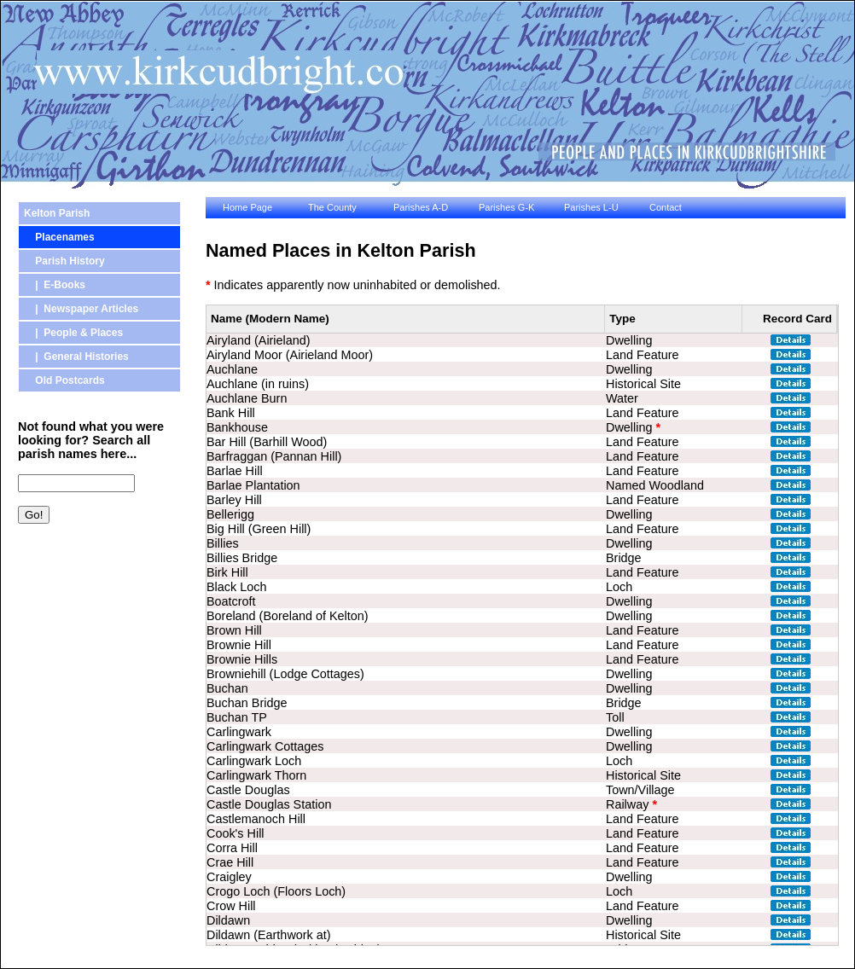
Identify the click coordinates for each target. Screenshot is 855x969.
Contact (665, 207)
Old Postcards (64, 380)
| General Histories (76, 357)
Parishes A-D (420, 207)
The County (332, 207)
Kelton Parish (57, 213)
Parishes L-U (591, 207)
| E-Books (54, 285)
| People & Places (73, 333)
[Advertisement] (95, 627)
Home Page (247, 207)
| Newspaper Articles (81, 309)
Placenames (59, 237)
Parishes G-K (506, 207)
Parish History (64, 261)
